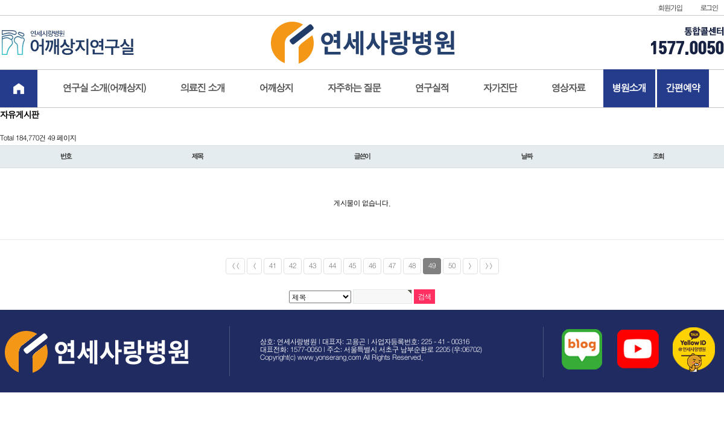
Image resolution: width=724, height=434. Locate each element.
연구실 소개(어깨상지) (104, 88)
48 (412, 266)
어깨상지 (276, 88)
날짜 (526, 156)
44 (332, 266)
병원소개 (629, 88)
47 (392, 266)
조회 (658, 156)
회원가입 (670, 8)
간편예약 (683, 88)
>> (489, 266)
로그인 (709, 8)
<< (235, 266)
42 (292, 266)
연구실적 (432, 88)
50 (452, 266)
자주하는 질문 (354, 88)
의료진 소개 (202, 88)
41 (272, 266)
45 (352, 266)
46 (372, 266)
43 (312, 266)
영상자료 (568, 88)
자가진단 (500, 88)
